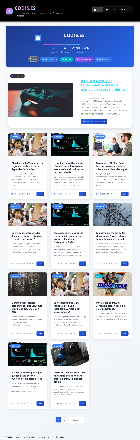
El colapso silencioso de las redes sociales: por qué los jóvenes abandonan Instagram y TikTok (68, 237)
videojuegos (84, 59)
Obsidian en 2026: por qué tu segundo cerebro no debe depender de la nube (27, 166)
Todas (33, 59)
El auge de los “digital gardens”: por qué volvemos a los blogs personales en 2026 (26, 307)
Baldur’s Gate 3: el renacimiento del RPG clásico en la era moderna (103, 85)
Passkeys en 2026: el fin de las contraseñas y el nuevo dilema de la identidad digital (112, 166)
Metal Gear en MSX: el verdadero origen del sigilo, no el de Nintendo (111, 305)
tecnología (50, 59)
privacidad (103, 59)
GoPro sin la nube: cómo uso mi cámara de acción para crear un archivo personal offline (69, 377)
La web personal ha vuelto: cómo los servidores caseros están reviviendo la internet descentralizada (69, 168)
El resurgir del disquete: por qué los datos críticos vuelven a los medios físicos (26, 375)
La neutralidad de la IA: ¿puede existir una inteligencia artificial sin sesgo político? (67, 307)
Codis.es (25, 8)
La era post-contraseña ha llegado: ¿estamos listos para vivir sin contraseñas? (27, 236)
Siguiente (76, 420)
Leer (40, 194)
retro (66, 59)
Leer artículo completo (94, 121)
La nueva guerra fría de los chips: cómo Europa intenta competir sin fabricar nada (111, 236)
